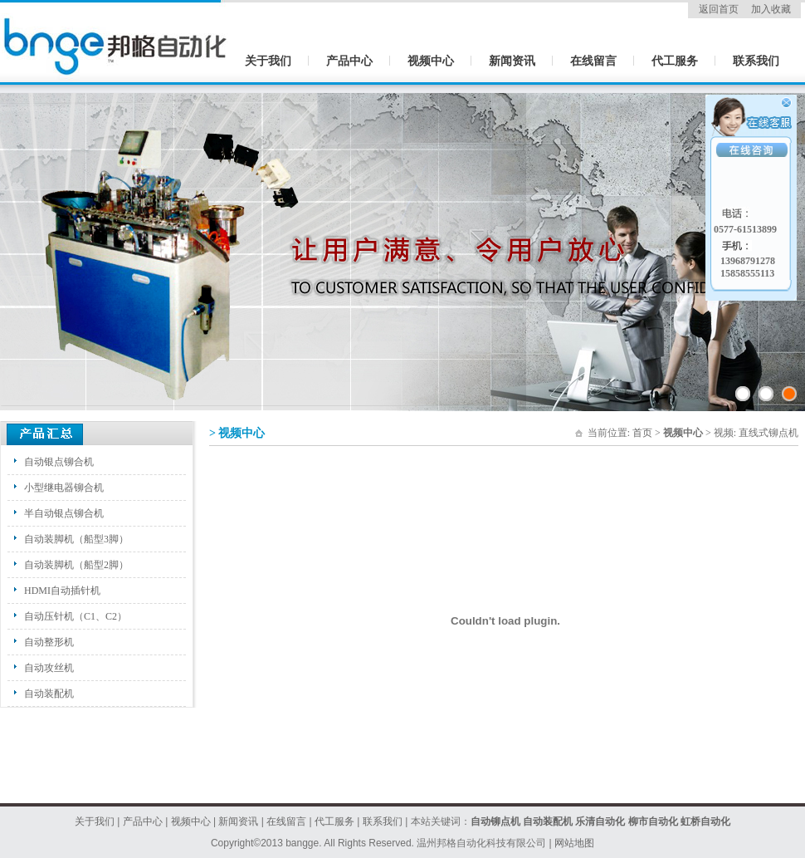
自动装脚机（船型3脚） (76, 539)
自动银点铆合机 (59, 462)
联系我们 (756, 61)
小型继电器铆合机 (64, 487)
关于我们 (268, 61)
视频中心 (430, 61)
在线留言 (593, 61)
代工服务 (674, 61)
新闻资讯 (512, 61)
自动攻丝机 (49, 668)
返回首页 (719, 9)
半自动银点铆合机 (64, 513)
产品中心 (349, 61)
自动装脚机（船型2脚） (76, 565)
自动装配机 (49, 693)
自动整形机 (49, 642)
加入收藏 (771, 9)
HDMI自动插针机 (62, 590)
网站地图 (574, 843)
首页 (642, 433)
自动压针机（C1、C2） (75, 616)
